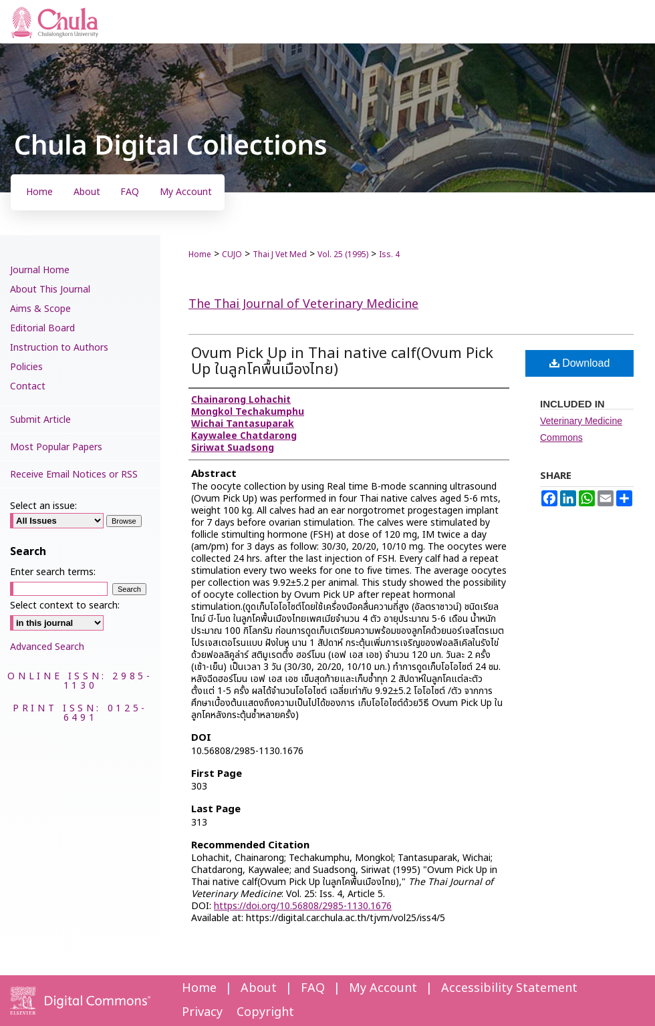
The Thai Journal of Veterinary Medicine (303, 304)
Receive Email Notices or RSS (74, 475)
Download (579, 363)
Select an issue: (43, 506)
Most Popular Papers (56, 447)
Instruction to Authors (59, 348)
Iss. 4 (389, 254)
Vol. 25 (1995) (342, 254)
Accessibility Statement (509, 988)
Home (199, 254)
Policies (26, 367)
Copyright (265, 1012)
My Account (383, 988)
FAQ (313, 988)
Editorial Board (42, 328)
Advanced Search (47, 647)
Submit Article (40, 420)
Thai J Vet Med (280, 254)
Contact (27, 386)
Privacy (202, 1012)
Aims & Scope (40, 309)
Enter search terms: (53, 572)
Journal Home (40, 270)
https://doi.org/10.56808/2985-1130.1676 (303, 906)
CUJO (232, 254)
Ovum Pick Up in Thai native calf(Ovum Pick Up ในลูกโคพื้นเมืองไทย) (342, 362)
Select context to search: (65, 605)
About (259, 988)
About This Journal (50, 290)
